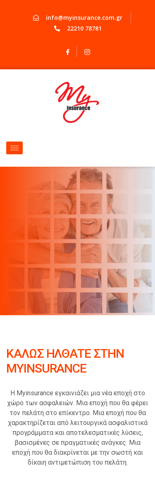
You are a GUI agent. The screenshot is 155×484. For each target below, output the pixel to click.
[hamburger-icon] (14, 148)
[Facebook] (68, 51)
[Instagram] (87, 51)
